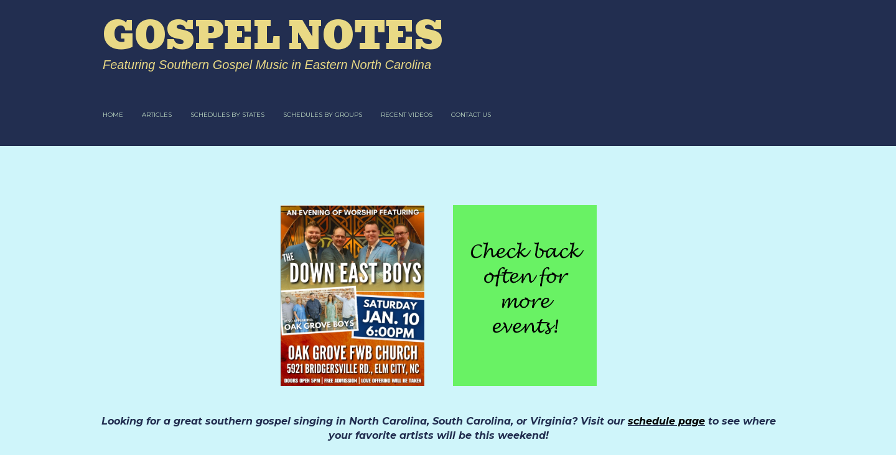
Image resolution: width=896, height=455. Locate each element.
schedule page (666, 421)
